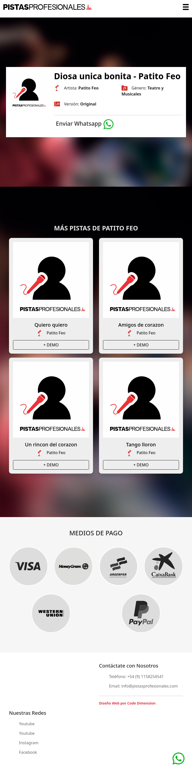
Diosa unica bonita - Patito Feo (117, 76)
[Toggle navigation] (186, 7)
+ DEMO (51, 345)
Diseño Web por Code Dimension (127, 703)
